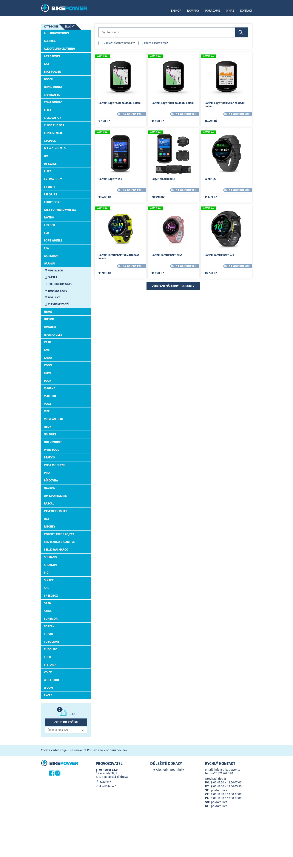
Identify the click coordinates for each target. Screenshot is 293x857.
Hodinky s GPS (57, 290)
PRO (47, 473)
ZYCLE (48, 695)
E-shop (176, 10)
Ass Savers (52, 56)
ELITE (47, 171)
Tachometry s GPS (60, 284)
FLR (46, 233)
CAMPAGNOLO (53, 102)
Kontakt (246, 10)
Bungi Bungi (53, 87)
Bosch (48, 79)
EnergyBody (53, 179)
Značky (70, 26)
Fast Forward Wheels (60, 210)
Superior (51, 618)
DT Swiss (50, 163)
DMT (47, 156)
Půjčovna (51, 480)
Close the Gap (54, 125)
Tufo (47, 657)
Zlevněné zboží (58, 304)
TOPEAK (49, 626)
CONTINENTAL (53, 133)
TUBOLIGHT (51, 641)
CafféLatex (52, 94)
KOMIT (48, 373)
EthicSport (52, 202)
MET (47, 411)
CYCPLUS (50, 140)
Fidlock (49, 225)
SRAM (48, 603)
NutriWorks (53, 442)
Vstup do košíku (66, 722)
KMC (47, 350)
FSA (46, 248)
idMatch (50, 327)
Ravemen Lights (55, 511)
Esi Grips (50, 194)
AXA (46, 64)
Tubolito (50, 649)
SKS (46, 588)
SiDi (46, 572)
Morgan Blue (53, 419)
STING (48, 611)
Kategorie (51, 26)
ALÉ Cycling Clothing (59, 48)
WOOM (48, 687)
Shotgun (50, 565)
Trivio (48, 634)
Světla (52, 277)
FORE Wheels (53, 240)
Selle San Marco (56, 549)
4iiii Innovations (56, 33)
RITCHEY (49, 526)
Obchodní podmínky (170, 769)
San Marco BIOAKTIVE (59, 542)
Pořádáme (212, 10)
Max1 (47, 403)
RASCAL (49, 503)
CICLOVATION (52, 117)
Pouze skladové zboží (156, 43)
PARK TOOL (51, 450)
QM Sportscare (55, 496)
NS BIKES (50, 434)
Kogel (48, 365)
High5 (48, 311)
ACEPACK (50, 41)
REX (46, 519)
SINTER (49, 580)
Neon (48, 427)
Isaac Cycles (53, 334)
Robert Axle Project (59, 534)
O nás (230, 10)
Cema (47, 110)
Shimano (50, 557)
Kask (47, 342)
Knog (48, 357)
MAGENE (49, 388)
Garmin (49, 263)
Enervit (49, 187)
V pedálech (55, 270)
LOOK (47, 380)
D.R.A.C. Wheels (55, 148)
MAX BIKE (50, 396)
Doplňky (54, 297)
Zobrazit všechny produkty (119, 43)
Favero (49, 217)
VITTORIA (50, 664)
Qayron (49, 488)
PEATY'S (49, 457)
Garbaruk (51, 256)
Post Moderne (54, 465)
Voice (48, 672)
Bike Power (52, 71)
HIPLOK (49, 319)
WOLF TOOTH (52, 680)
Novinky (193, 10)
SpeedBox (51, 595)
